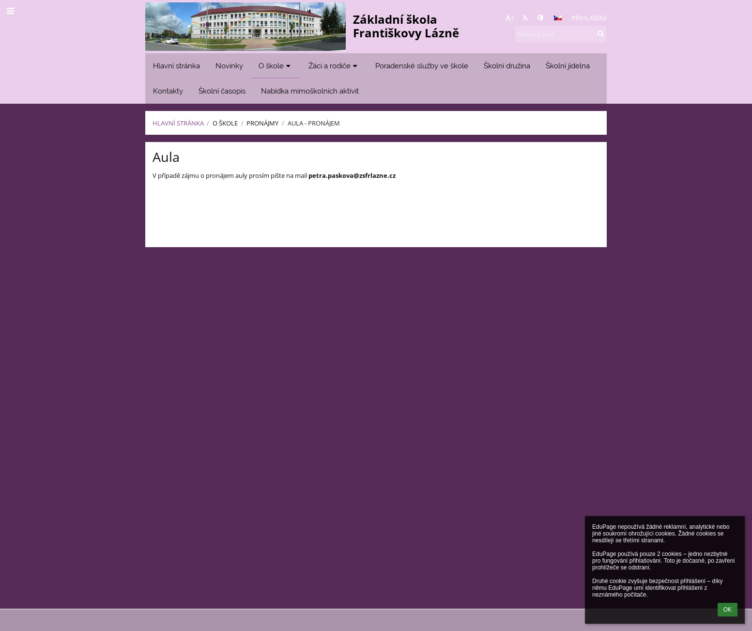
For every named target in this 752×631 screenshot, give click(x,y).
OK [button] (727, 609)
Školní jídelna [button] (568, 66)
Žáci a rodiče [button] (334, 66)
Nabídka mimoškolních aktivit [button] (310, 91)
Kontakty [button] (168, 91)
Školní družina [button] (507, 66)
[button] (558, 18)
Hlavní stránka (178, 123)
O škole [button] (276, 66)
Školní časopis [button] (222, 91)
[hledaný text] (561, 34)
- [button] (526, 17)
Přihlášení (589, 18)
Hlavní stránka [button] (176, 66)
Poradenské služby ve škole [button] (421, 66)
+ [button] (509, 17)
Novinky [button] (229, 66)
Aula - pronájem (314, 123)
